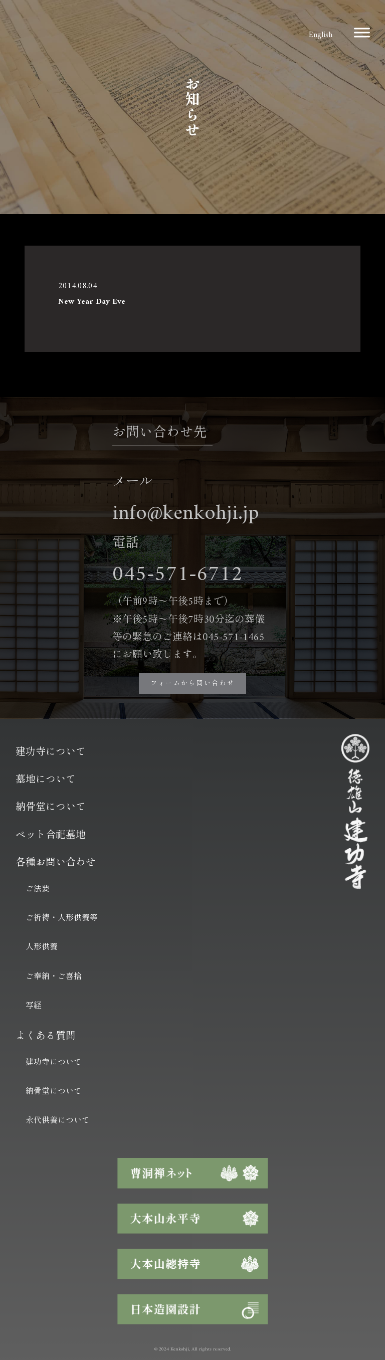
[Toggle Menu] (362, 32)
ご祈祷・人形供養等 (62, 918)
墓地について (46, 780)
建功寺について (51, 752)
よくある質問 (46, 1037)
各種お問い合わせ (56, 863)
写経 (34, 1006)
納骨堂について (51, 808)
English (320, 35)
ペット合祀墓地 (51, 836)
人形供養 (42, 947)
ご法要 (38, 889)
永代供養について (58, 1121)
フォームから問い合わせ (192, 683)
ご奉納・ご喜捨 (54, 977)
